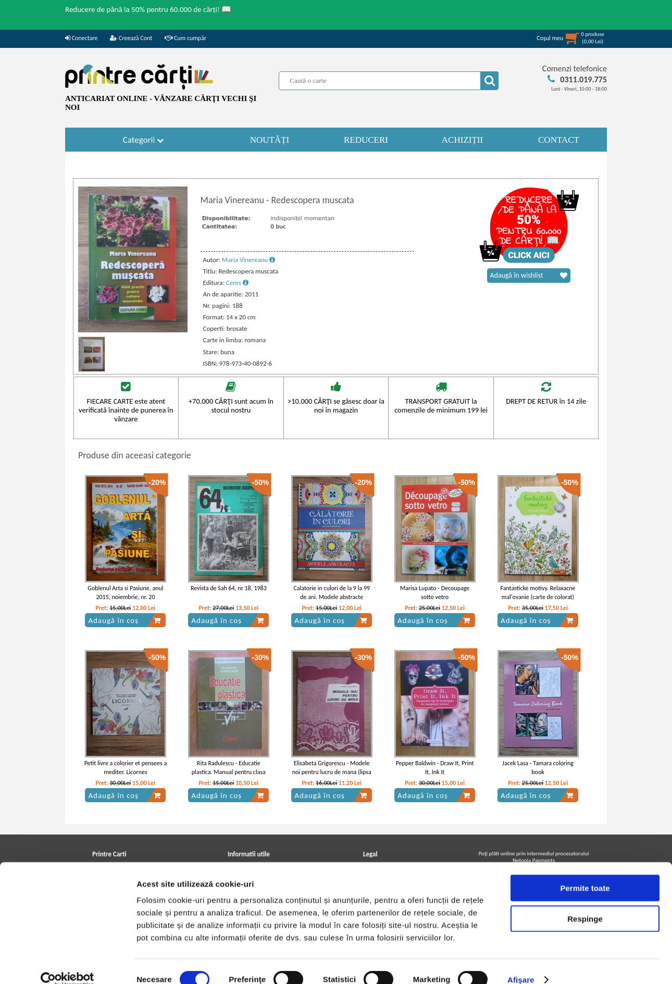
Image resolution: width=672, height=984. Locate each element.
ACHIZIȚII (462, 140)
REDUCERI (366, 140)
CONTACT (558, 140)
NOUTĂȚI (270, 140)
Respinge (585, 902)
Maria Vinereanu (248, 260)
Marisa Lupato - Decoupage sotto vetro (434, 592)
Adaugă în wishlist (528, 275)
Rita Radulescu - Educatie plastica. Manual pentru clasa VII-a (229, 771)
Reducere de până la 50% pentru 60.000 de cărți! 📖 (148, 9)
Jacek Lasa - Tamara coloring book (538, 767)
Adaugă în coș (124, 620)
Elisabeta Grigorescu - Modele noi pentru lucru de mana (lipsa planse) (331, 771)
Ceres (237, 283)
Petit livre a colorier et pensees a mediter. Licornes (125, 767)
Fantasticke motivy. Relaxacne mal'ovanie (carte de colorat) (537, 592)
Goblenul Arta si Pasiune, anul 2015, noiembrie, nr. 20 (125, 592)
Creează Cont (131, 38)
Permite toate (584, 871)
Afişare (520, 963)
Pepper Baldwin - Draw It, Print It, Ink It (435, 767)
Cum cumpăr (185, 38)
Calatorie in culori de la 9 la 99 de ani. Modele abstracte (331, 592)
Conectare (81, 38)
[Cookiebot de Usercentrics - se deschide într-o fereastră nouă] (67, 963)
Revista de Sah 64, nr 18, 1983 (229, 588)
